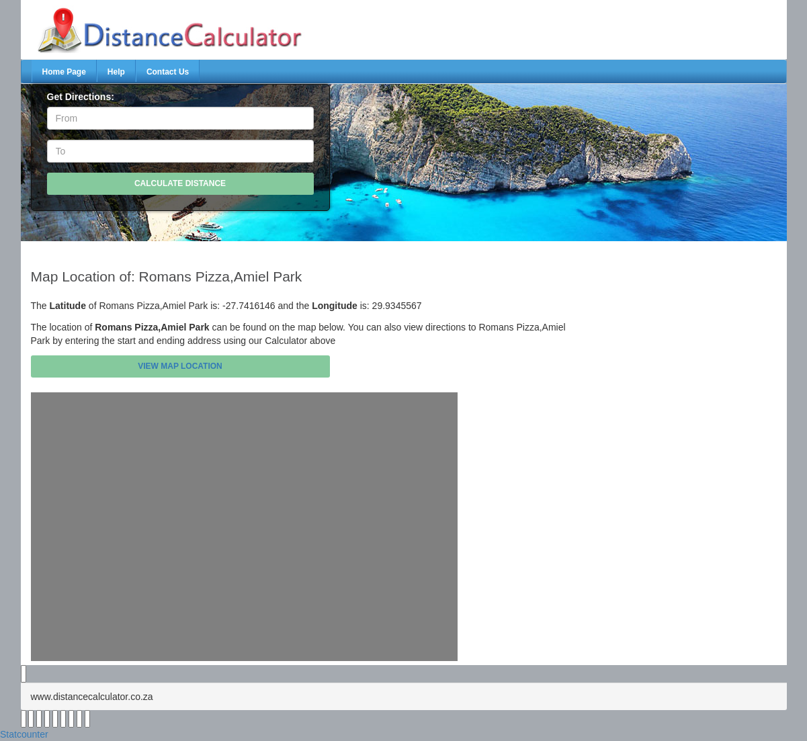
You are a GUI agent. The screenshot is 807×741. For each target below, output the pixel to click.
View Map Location (180, 366)
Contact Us (167, 72)
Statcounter (24, 734)
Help (116, 72)
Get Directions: (80, 96)
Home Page (64, 72)
